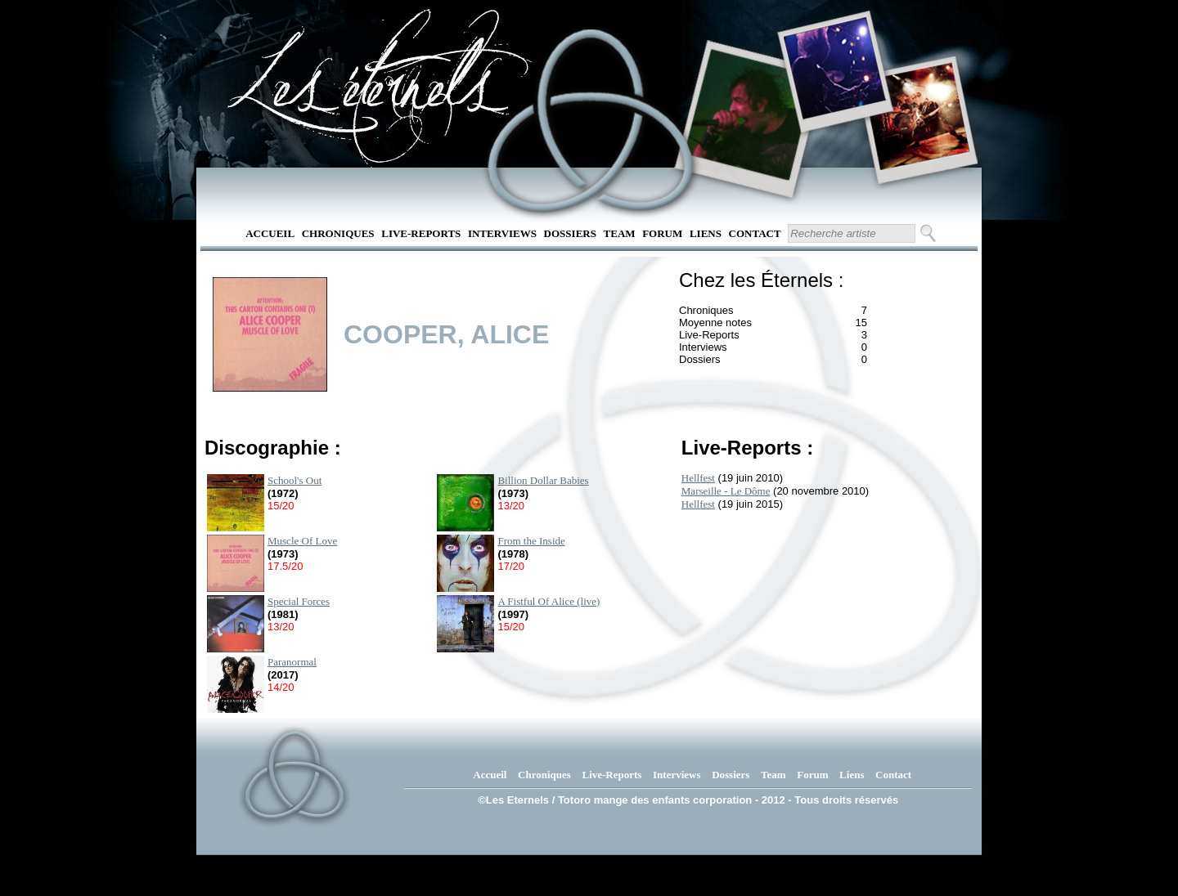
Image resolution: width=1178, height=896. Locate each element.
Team (620, 233)
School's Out (294, 480)
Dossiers (570, 233)
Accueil (269, 233)
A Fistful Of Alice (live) (548, 601)
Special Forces (299, 601)
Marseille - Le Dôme (726, 491)
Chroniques (338, 233)
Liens (706, 233)
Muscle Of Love (302, 541)
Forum (662, 233)
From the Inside (530, 541)
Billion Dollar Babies (542, 480)
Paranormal (292, 662)
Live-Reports (421, 233)
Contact (755, 233)
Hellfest (698, 478)
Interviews (502, 233)
